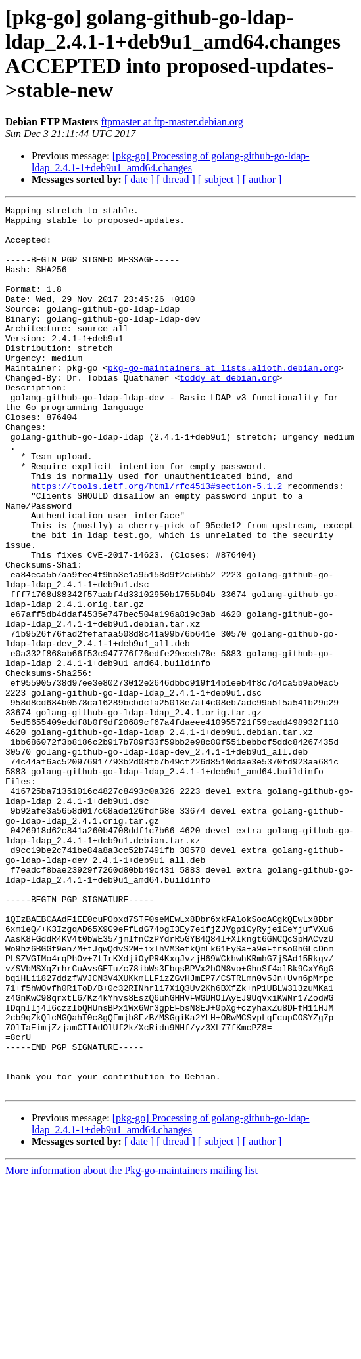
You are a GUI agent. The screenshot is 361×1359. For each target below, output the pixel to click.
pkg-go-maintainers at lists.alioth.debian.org (223, 401)
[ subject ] (219, 179)
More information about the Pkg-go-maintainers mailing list (131, 1347)
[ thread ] (175, 179)
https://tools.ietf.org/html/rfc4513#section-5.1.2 (156, 543)
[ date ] (139, 179)
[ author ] (262, 179)
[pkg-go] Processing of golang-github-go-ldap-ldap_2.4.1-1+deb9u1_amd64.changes (171, 161)
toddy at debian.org (228, 413)
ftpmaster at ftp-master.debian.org (172, 121)
